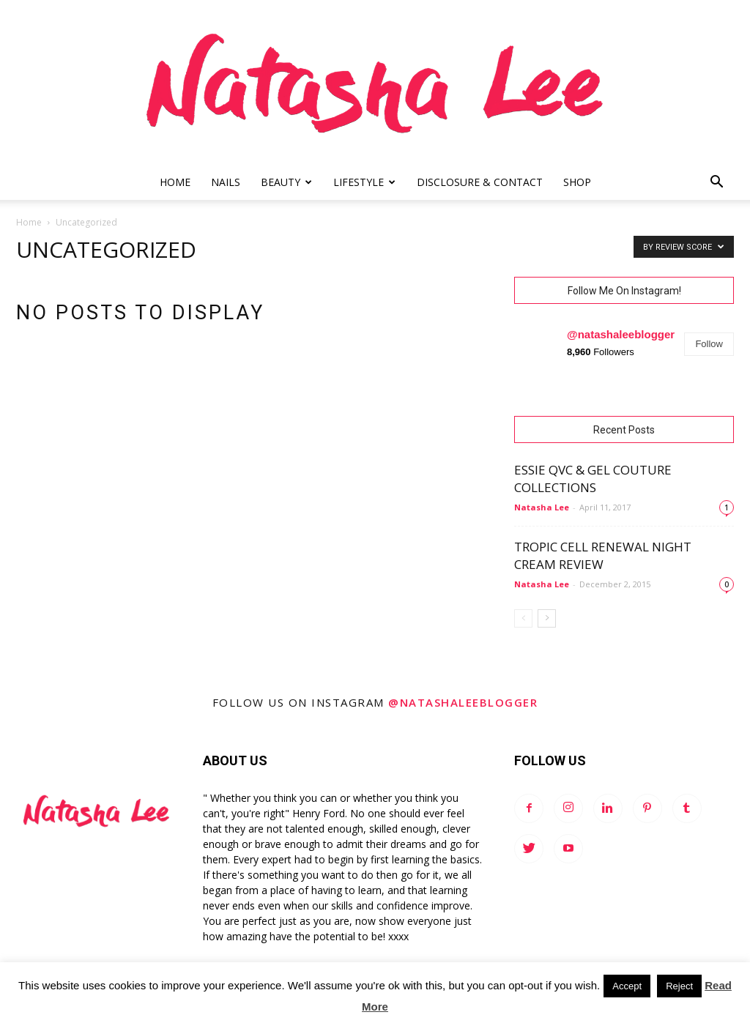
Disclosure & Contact (480, 182)
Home (175, 182)
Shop (577, 182)
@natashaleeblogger (621, 334)
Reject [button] (679, 986)
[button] (716, 183)
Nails (225, 182)
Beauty (286, 182)
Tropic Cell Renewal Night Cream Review (602, 555)
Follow (709, 343)
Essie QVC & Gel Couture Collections (593, 478)
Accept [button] (627, 986)
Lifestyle (364, 182)
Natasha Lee (541, 507)
